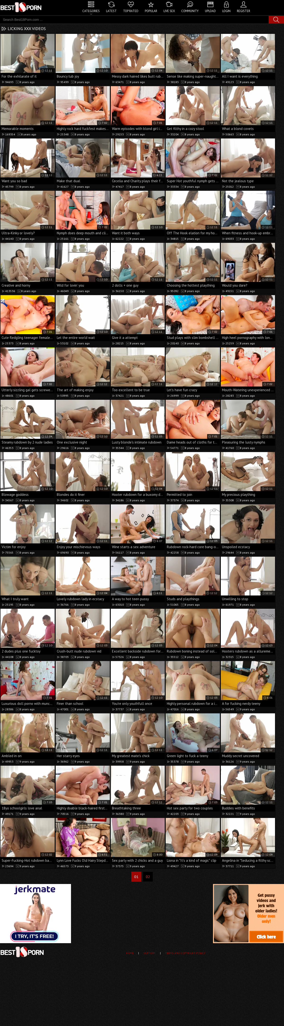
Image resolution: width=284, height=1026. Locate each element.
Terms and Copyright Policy (185, 953)
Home (130, 953)
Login (226, 11)
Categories (91, 11)
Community (190, 11)
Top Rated (130, 11)
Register (243, 11)
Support (149, 953)
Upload (210, 11)
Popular (151, 11)
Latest (111, 11)
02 (148, 876)
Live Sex (169, 11)
